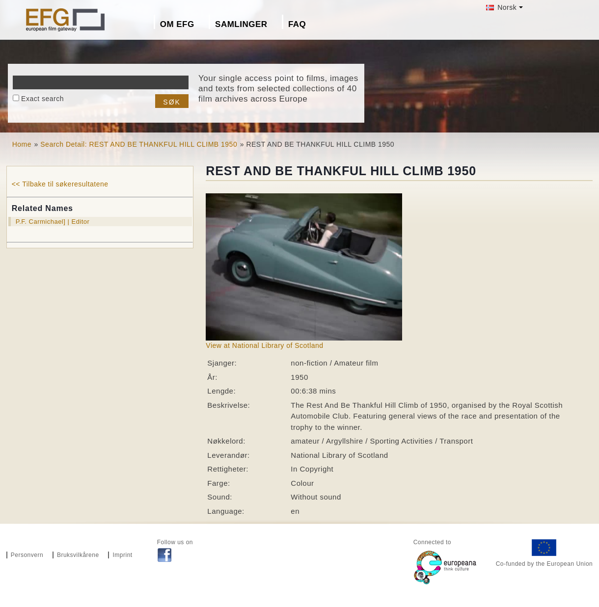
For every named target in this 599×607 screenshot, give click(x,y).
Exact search (42, 99)
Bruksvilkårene (78, 555)
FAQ (297, 24)
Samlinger (241, 24)
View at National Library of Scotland (264, 345)
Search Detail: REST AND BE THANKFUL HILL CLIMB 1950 (138, 144)
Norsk (501, 7)
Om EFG (177, 24)
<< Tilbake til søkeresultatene (60, 184)
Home (21, 144)
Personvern (27, 555)
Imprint (122, 555)
